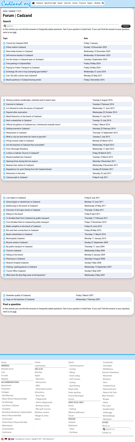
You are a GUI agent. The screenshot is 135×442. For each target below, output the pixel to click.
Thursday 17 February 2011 (96, 218)
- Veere (71, 429)
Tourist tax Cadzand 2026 (15, 43)
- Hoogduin (6, 409)
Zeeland (71, 422)
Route (70, 406)
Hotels (37, 362)
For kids (4, 376)
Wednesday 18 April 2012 (103, 145)
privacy (28, 439)
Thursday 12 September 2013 (105, 133)
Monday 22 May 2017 (93, 76)
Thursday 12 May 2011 (94, 210)
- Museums (39, 379)
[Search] (102, 3)
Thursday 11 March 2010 (95, 234)
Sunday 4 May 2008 (92, 263)
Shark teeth (73, 389)
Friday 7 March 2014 (101, 124)
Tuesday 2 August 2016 (102, 100)
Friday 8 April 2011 (92, 214)
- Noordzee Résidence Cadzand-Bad (16, 412)
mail (14, 32)
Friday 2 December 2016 (94, 80)
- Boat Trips (40, 396)
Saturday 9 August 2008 (94, 259)
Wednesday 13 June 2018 (95, 72)
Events (75, 3)
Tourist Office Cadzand (14, 271)
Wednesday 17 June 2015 (103, 108)
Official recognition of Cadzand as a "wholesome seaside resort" (32, 124)
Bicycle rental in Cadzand (15, 242)
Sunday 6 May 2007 (92, 271)
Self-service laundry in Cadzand (18, 55)
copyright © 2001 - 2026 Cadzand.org (42, 439)
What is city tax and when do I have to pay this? (24, 137)
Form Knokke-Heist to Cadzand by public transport (26, 222)
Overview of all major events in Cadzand (21, 210)
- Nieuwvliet (107, 376)
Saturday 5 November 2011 (104, 161)
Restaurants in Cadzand (15, 133)
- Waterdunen (7, 425)
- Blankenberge (108, 416)
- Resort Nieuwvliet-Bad (11, 415)
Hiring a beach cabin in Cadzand (18, 141)
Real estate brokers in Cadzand (18, 51)
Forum (71, 416)
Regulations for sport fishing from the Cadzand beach (27, 169)
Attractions (39, 392)
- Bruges (105, 399)
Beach (60, 3)
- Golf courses (74, 379)
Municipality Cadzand (14, 238)
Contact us (106, 433)
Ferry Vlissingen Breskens (15, 149)
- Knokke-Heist (108, 409)
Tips (3, 372)
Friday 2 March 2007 (84, 295)
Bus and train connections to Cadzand (21, 230)
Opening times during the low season (20, 161)
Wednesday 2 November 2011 (105, 165)
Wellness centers (42, 412)
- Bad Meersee (7, 395)
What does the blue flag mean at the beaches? (24, 275)
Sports (71, 362)
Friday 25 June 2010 (93, 226)
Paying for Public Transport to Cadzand (21, 68)
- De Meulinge (7, 402)
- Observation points (43, 389)
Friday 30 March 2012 (101, 153)
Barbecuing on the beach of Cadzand (20, 206)
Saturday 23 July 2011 (101, 173)
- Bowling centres (42, 406)
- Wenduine (107, 419)
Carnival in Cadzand (13, 104)
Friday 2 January (91, 43)
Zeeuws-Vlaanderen (110, 372)
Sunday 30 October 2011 (102, 169)
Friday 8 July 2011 (100, 177)
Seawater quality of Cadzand (17, 295)
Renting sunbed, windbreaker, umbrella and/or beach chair (29, 100)
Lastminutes (40, 366)
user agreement (20, 439)
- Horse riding (74, 376)
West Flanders (108, 396)
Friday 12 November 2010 (95, 222)
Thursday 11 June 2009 (94, 247)
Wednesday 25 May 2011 (95, 206)
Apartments (6, 385)
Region (90, 3)
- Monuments (40, 382)
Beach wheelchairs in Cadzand (17, 234)
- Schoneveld (6, 419)
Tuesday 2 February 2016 (103, 104)
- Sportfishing (74, 386)
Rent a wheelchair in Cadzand (17, 120)
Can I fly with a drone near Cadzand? (20, 76)
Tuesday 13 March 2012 (102, 157)
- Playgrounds (40, 399)
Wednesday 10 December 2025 (97, 51)
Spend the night (50, 3)
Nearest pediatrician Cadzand (17, 157)
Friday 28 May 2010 (92, 230)
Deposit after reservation (15, 112)
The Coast (106, 406)
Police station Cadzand (14, 47)
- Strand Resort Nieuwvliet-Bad (14, 422)
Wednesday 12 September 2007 (98, 267)
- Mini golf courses (43, 409)
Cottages (5, 392)
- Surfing (72, 382)
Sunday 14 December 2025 (95, 47)
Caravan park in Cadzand (15, 177)
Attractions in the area (14, 173)
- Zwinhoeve (6, 432)
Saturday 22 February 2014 (103, 129)
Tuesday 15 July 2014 (101, 120)
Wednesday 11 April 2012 (103, 149)
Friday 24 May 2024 (92, 63)
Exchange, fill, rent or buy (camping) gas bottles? (25, 72)
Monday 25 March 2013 (102, 141)
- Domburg (72, 432)
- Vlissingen (107, 366)
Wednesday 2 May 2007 (94, 275)
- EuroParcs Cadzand (10, 405)
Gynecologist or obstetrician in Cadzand (21, 202)
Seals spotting (74, 392)
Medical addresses (76, 412)
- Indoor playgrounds (43, 402)
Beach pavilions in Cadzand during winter (22, 80)
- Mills (37, 386)
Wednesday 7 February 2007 (88, 299)
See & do (67, 3)
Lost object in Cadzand (14, 198)
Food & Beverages (76, 396)
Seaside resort (7, 369)
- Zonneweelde (7, 429)
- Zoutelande (107, 362)
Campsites (5, 389)
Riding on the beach (13, 214)
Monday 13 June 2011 (93, 202)
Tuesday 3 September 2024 (95, 59)
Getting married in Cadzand (16, 129)
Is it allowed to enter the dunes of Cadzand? (23, 108)
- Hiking (71, 372)
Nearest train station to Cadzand (18, 165)
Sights (37, 376)
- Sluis (104, 382)
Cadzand (39, 3)
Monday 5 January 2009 (94, 255)
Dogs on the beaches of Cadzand (18, 299)
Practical (82, 3)
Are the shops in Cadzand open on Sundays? (23, 59)
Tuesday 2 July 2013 (101, 137)
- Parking (72, 409)
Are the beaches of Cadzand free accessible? (24, 145)
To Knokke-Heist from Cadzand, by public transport (26, 218)
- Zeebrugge (107, 412)
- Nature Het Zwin (109, 392)
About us (106, 426)
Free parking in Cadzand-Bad (17, 63)
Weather (97, 3)
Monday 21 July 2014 (101, 116)
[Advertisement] (67, 90)
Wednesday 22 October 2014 (104, 112)
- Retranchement (109, 389)
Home (3, 362)
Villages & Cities (42, 416)
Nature (38, 419)
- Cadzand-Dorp (108, 386)
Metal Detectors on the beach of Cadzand (22, 116)
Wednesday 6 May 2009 (94, 251)
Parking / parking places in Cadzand (20, 267)
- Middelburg (107, 369)
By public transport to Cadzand (17, 247)
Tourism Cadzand (12, 251)
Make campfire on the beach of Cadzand (22, 226)
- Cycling (72, 369)
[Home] (33, 3)
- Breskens (106, 379)
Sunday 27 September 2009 (96, 242)
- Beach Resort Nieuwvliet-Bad (14, 399)
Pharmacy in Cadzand (14, 259)
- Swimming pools (76, 366)
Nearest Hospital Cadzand (16, 263)
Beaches (38, 372)
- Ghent (105, 402)
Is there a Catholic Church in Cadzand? (21, 153)
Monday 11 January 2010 (95, 238)
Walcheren (72, 425)
